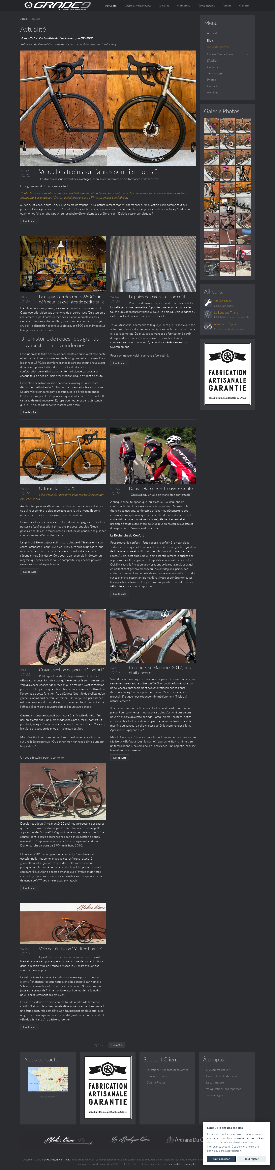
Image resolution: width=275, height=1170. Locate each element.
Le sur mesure (215, 1082)
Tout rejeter (252, 1158)
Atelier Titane (223, 301)
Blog (210, 40)
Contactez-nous (156, 1076)
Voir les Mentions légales (182, 1163)
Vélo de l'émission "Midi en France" (70, 948)
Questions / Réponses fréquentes (167, 1070)
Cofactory (183, 6)
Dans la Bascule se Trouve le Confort (162, 488)
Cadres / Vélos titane (220, 54)
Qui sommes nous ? (218, 1070)
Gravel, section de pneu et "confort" (71, 669)
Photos (227, 6)
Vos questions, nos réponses (223, 1089)
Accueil (24, 18)
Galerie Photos (221, 111)
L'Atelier (212, 60)
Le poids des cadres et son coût (157, 296)
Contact (244, 6)
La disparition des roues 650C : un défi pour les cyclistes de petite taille (72, 299)
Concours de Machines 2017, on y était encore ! (160, 670)
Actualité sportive (218, 47)
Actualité (111, 6)
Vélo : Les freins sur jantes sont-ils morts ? (98, 171)
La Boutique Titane (226, 312)
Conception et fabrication (222, 1076)
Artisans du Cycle (225, 324)
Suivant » (116, 1045)
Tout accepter (221, 1158)
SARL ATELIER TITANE (57, 1159)
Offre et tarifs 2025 (57, 488)
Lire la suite (29, 221)
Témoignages (206, 6)
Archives (212, 92)
